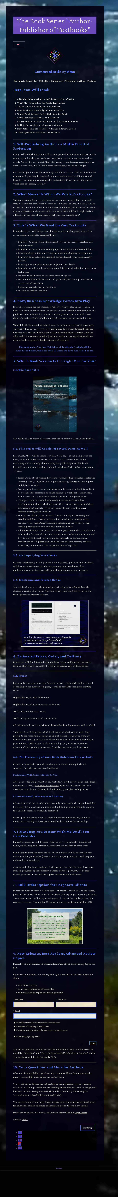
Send (93, 1043)
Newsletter (34, 860)
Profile (84, 1105)
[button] (20, 1132)
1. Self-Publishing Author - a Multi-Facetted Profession (45, 99)
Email (17, 1011)
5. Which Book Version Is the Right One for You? (41, 114)
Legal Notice (81, 1112)
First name (62, 999)
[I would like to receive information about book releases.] (14, 1023)
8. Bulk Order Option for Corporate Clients (38, 125)
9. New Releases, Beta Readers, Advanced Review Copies (45, 128)
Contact (77, 1073)
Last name (19, 999)
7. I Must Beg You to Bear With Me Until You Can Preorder (46, 121)
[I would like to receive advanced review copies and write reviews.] (14, 1030)
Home (25, 1119)
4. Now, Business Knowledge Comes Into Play (39, 110)
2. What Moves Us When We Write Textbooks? (40, 102)
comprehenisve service (47, 785)
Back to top (87, 1128)
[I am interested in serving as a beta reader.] (14, 1026)
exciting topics (84, 963)
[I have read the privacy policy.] (14, 1036)
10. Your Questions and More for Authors (37, 132)
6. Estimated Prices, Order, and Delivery (37, 117)
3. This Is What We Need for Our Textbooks (38, 106)
